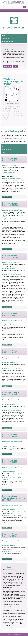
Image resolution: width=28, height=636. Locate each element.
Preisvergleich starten (7, 196)
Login (24, 7)
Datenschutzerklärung (15, 634)
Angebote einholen (7, 66)
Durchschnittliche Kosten (8, 38)
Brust (3, 146)
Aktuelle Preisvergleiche (7, 41)
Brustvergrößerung (6, 149)
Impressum (9, 634)
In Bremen (4, 152)
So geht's (16, 66)
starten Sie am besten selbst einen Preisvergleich (12, 138)
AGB (20, 634)
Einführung (4, 35)
